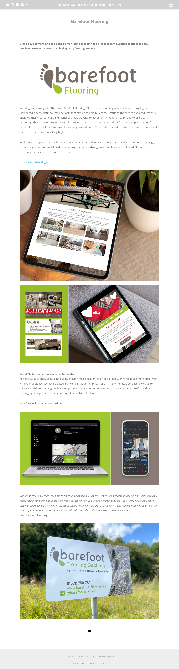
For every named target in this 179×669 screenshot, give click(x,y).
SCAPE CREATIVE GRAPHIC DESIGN (89, 4)
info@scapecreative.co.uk (99, 663)
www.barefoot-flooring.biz (35, 162)
